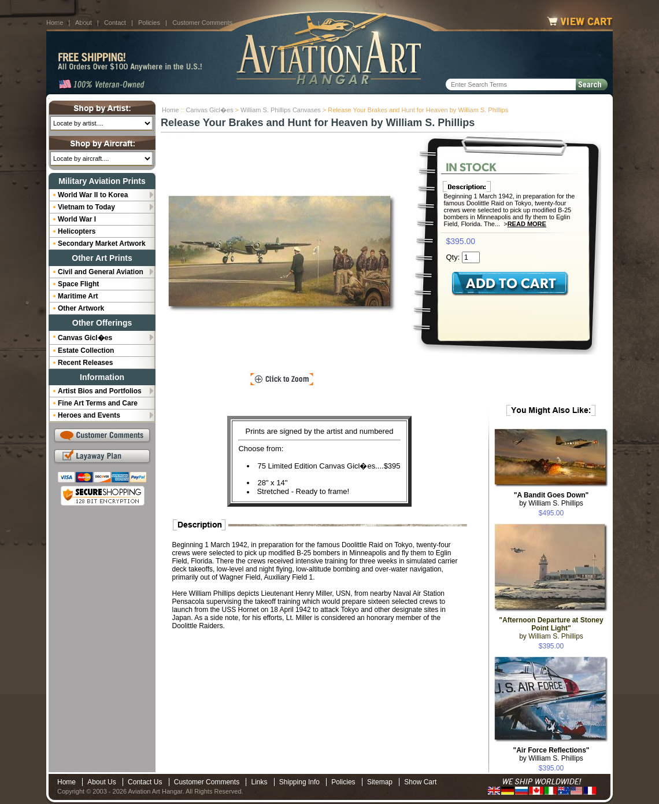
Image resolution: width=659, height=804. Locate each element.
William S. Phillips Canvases (280, 109)
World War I (77, 219)
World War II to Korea (93, 195)
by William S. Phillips (551, 499)
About (83, 22)
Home (54, 22)
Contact (115, 22)
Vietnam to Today (86, 207)
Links (259, 782)
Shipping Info (299, 782)
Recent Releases (85, 363)
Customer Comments (202, 22)
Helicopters (76, 231)
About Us (101, 782)
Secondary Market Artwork (102, 243)
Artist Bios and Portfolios (100, 391)
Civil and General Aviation (100, 272)
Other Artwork (81, 308)
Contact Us (145, 782)
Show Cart (420, 782)
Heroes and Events (89, 415)
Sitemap (380, 782)
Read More (527, 223)
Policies (149, 22)
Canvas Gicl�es (210, 109)
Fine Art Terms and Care (98, 403)
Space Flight (78, 284)
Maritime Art (78, 296)
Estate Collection (86, 350)
